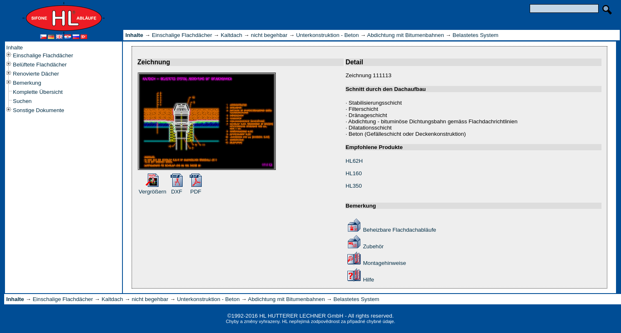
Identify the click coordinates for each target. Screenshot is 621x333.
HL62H (354, 161)
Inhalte (14, 47)
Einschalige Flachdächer (43, 55)
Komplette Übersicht (38, 92)
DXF (176, 192)
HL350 (353, 186)
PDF (195, 192)
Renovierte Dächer (36, 74)
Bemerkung (27, 83)
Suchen (22, 101)
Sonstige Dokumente (38, 110)
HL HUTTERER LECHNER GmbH (301, 316)
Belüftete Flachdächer (40, 64)
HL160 (353, 173)
